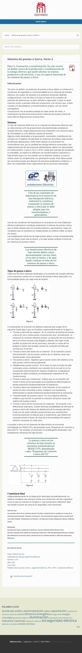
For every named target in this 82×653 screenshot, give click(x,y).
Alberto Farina (16, 548)
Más (78, 627)
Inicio (7, 35)
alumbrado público (12, 610)
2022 (13, 565)
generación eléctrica (21, 618)
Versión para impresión (21, 576)
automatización (34, 611)
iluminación (39, 617)
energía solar (56, 614)
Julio (13, 562)
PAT (49, 568)
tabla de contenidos (10, 624)
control (20, 614)
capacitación (58, 611)
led (44, 620)
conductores (72, 611)
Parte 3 (41, 83)
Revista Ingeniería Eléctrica (29, 557)
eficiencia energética (37, 614)
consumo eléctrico (9, 614)
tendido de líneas (26, 623)
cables (47, 611)
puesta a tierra (25, 568)
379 (16, 559)
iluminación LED (55, 618)
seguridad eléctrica (39, 568)
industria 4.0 (67, 618)
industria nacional (13, 621)
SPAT (54, 568)
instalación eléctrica (65, 568)
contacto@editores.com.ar (61, 641)
